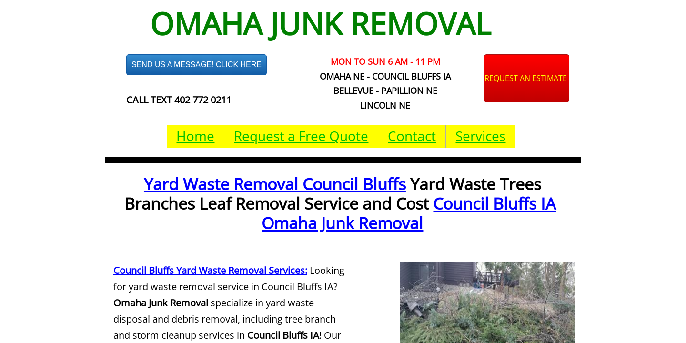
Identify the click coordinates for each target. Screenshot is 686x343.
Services (480, 136)
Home (195, 136)
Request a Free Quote (301, 136)
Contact (412, 136)
